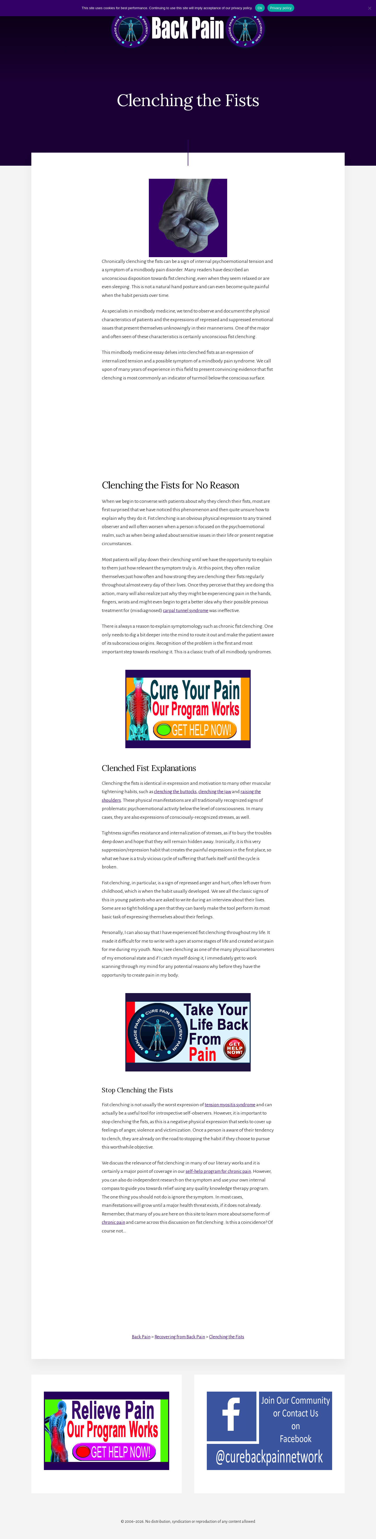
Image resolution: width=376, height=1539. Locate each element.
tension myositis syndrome (232, 1104)
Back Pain (138, 1336)
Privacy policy (281, 8)
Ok (260, 8)
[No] (369, 8)
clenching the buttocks (177, 791)
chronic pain (114, 1222)
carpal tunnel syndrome (187, 610)
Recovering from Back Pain (179, 1336)
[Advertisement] (188, 426)
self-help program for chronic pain (221, 1171)
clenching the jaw (220, 791)
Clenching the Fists (229, 1336)
